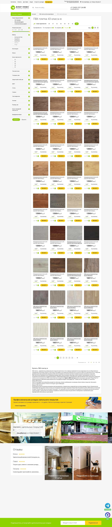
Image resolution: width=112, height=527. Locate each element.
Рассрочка (49, 2)
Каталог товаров (17, 14)
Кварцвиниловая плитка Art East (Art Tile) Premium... (40, 48)
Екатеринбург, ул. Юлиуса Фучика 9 (91, 2)
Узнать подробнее (20, 405)
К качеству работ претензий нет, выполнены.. (26, 472)
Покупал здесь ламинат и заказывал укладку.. (26, 464)
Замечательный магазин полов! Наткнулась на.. (26, 457)
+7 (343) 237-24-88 (78, 7)
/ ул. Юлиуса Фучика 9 (28, 433)
